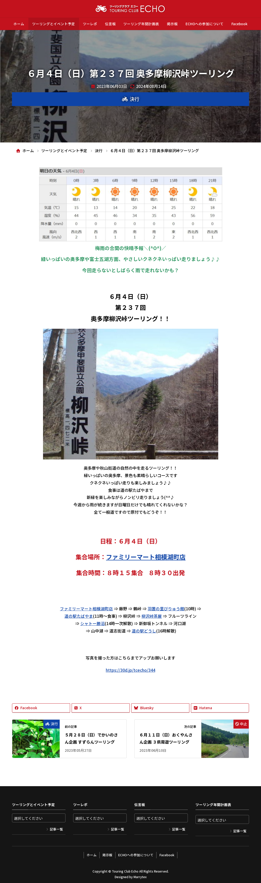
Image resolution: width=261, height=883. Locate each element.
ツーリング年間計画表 (141, 23)
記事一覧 (56, 828)
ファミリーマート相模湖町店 (86, 608)
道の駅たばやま (78, 616)
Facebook (239, 23)
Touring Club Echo (125, 870)
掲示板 (172, 23)
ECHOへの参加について (205, 23)
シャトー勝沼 (92, 623)
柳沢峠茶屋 (151, 616)
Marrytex (140, 875)
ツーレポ (90, 23)
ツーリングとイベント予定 (53, 23)
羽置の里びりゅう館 (166, 608)
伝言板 (110, 23)
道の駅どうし (144, 630)
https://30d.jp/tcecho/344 (130, 670)
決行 (134, 98)
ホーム (19, 23)
